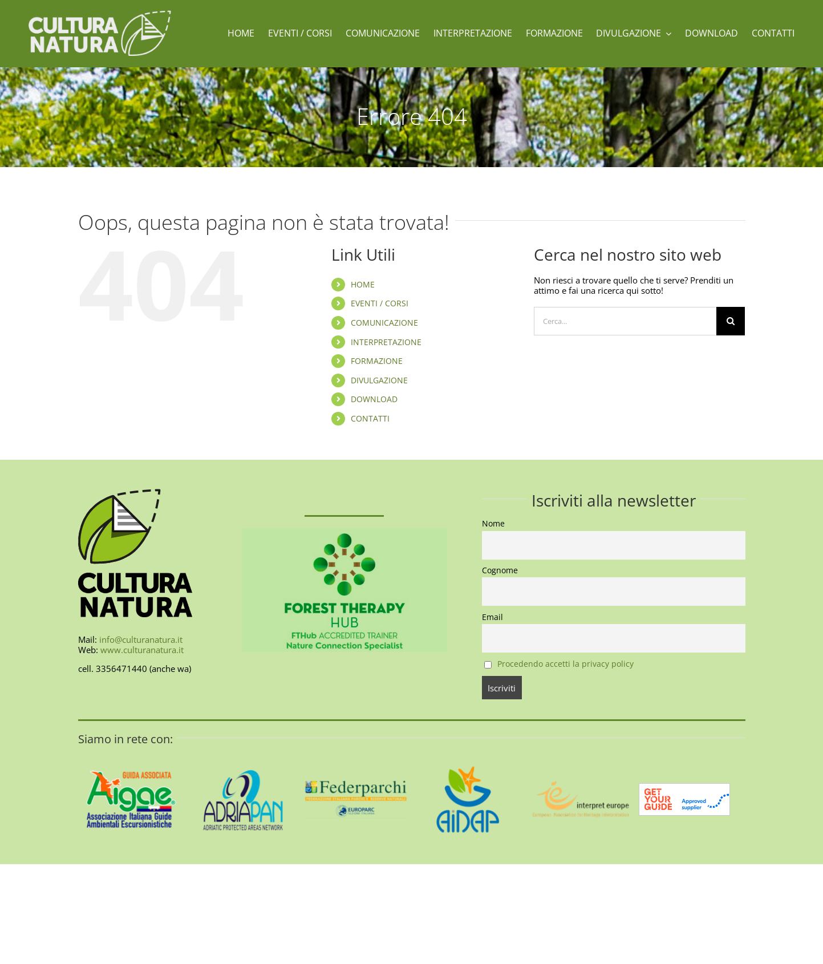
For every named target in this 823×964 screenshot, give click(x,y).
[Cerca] (730, 321)
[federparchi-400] (355, 750)
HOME (363, 284)
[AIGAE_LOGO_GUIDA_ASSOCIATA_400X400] (131, 750)
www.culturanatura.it (142, 649)
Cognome (500, 570)
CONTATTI (370, 418)
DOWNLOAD (374, 399)
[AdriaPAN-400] (243, 750)
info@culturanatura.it (141, 639)
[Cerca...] (625, 321)
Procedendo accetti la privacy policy (565, 664)
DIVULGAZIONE (379, 380)
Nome (493, 524)
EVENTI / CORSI (379, 303)
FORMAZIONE (377, 360)
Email (492, 617)
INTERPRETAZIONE (386, 342)
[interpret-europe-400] (579, 750)
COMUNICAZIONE (384, 322)
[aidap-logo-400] (468, 750)
